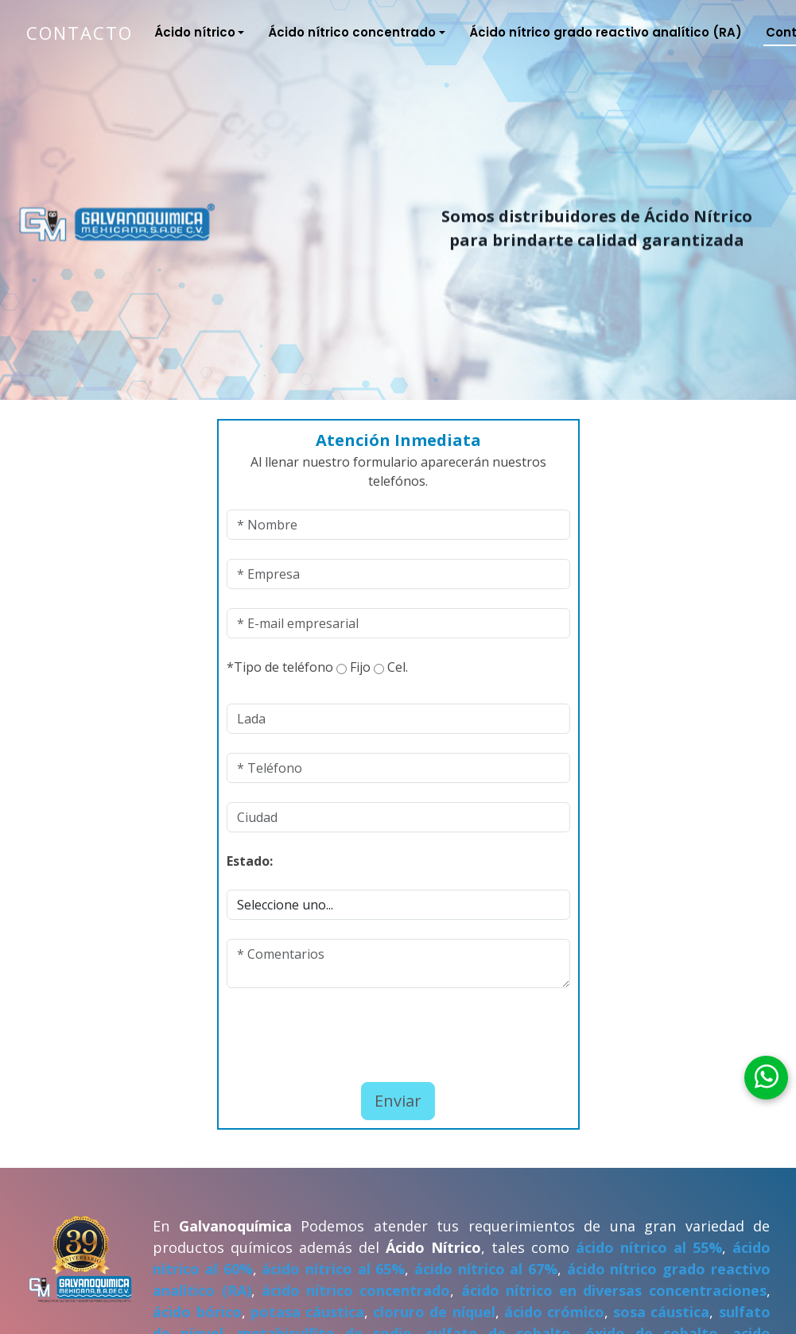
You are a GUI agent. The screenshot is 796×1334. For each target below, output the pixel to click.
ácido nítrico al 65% (333, 1268)
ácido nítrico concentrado (356, 1290)
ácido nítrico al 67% (485, 1268)
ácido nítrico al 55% (649, 1247)
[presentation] (320, 1031)
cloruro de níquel (434, 1311)
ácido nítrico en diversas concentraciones (614, 1290)
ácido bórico (197, 1311)
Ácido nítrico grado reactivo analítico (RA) (605, 32)
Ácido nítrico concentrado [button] (352, 32)
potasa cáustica (307, 1311)
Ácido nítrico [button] (194, 32)
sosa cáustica (661, 1311)
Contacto (79, 33)
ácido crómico (554, 1311)
